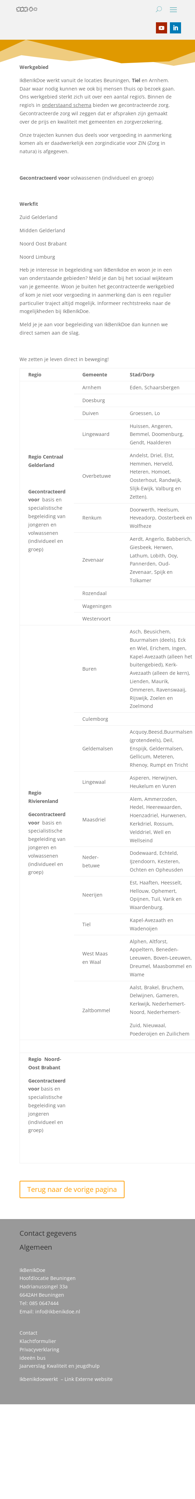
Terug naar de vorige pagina (72, 1189)
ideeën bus (33, 1357)
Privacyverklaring (39, 1349)
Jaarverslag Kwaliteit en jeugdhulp (60, 1366)
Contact (28, 1332)
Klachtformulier (38, 1341)
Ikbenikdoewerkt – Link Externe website (66, 1379)
